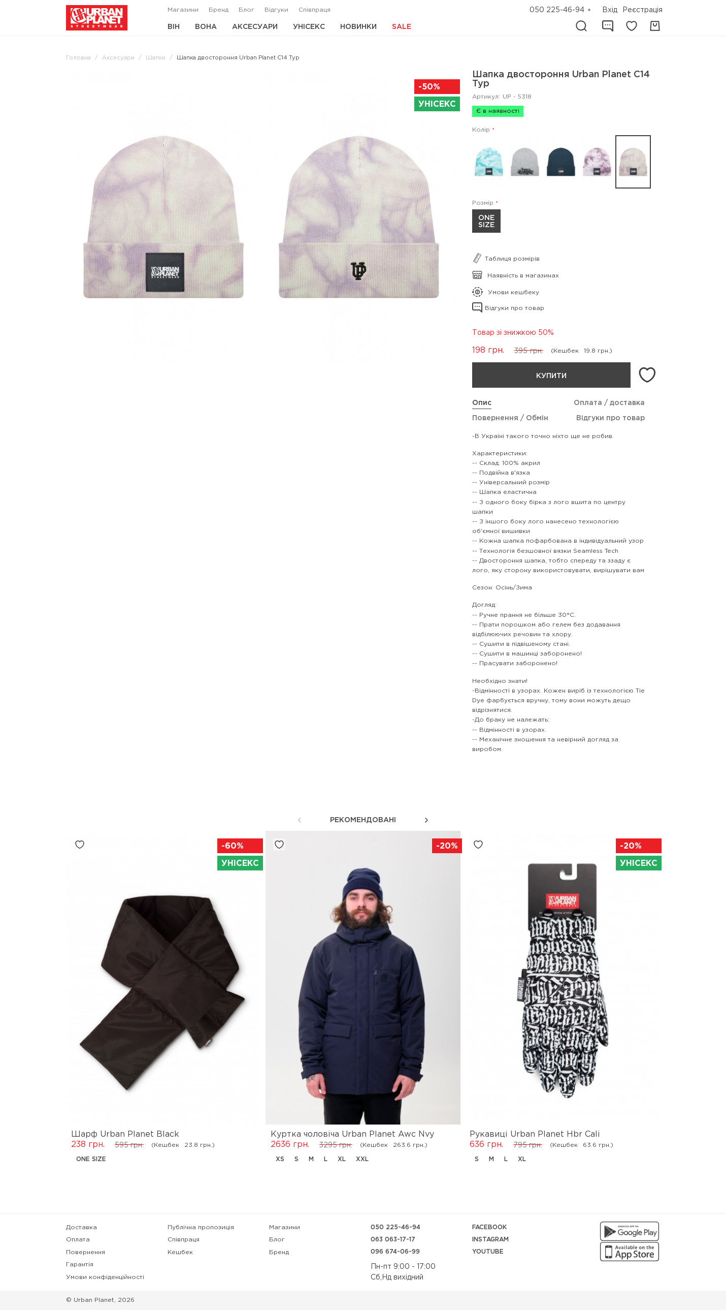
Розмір (482, 203)
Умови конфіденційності (105, 1277)
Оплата (78, 1239)
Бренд (218, 10)
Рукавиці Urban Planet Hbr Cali (535, 1134)
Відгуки (276, 10)
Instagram (490, 1239)
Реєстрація (642, 10)
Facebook (489, 1227)
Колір (481, 130)
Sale (401, 27)
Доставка (81, 1227)
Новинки (358, 27)
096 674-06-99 (395, 1252)
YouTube (488, 1252)
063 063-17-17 (393, 1239)
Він (174, 27)
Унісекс (309, 27)
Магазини (183, 10)
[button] (426, 820)
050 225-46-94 (557, 10)
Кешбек (180, 1252)
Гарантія (79, 1264)
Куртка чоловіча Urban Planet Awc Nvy (352, 1134)
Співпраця (315, 10)
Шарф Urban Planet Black (125, 1134)
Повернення (85, 1252)
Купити (551, 376)
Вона (206, 27)
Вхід (609, 10)
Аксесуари (255, 27)
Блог (246, 10)
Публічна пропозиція (201, 1227)
